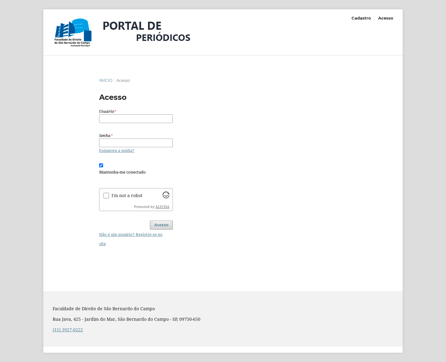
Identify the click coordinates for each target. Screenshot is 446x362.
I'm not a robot (127, 195)
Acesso (385, 17)
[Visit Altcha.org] (166, 197)
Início (105, 80)
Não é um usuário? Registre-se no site (131, 239)
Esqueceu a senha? (116, 150)
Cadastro (361, 17)
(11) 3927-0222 (68, 330)
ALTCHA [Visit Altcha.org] (162, 207)
